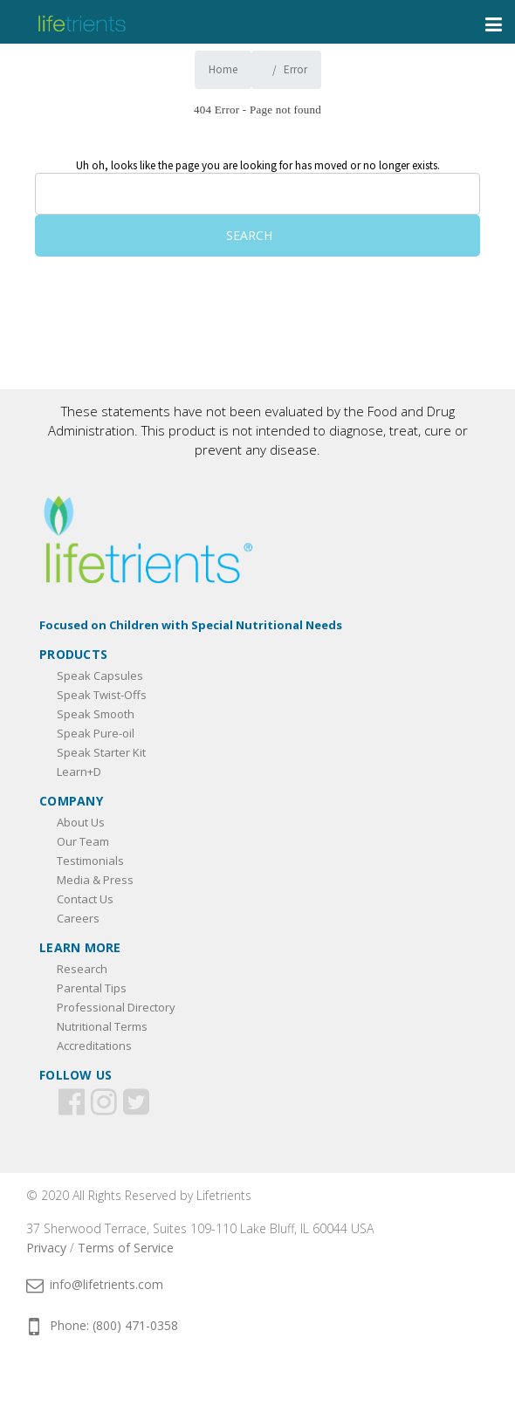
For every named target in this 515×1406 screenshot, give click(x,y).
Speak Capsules (100, 675)
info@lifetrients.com (94, 1284)
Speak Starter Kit (101, 752)
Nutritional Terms (102, 1026)
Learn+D (79, 771)
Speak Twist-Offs (102, 695)
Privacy (46, 1247)
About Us (81, 822)
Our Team (83, 841)
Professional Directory (116, 1007)
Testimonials (90, 860)
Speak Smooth (95, 714)
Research (82, 969)
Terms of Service (126, 1247)
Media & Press (95, 880)
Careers (78, 918)
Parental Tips (92, 988)
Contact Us (85, 899)
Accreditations (94, 1045)
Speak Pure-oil (95, 733)
